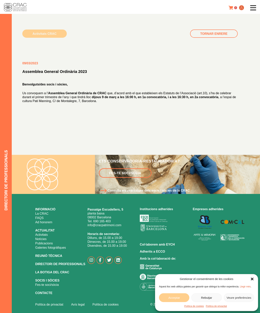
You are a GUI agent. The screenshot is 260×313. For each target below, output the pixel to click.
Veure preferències (239, 297)
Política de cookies (194, 306)
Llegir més (245, 286)
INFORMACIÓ (45, 209)
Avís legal (78, 304)
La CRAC (42, 213)
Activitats (41, 234)
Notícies (41, 239)
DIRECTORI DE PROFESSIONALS (60, 264)
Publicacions (44, 243)
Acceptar (174, 297)
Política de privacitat (216, 306)
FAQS (39, 218)
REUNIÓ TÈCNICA (48, 255)
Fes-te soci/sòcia (47, 284)
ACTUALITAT (45, 230)
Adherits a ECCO (152, 251)
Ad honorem (43, 222)
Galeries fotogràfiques (50, 247)
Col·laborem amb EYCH (157, 244)
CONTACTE (43, 293)
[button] (252, 279)
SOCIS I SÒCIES (47, 280)
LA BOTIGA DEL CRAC (52, 272)
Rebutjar (206, 297)
